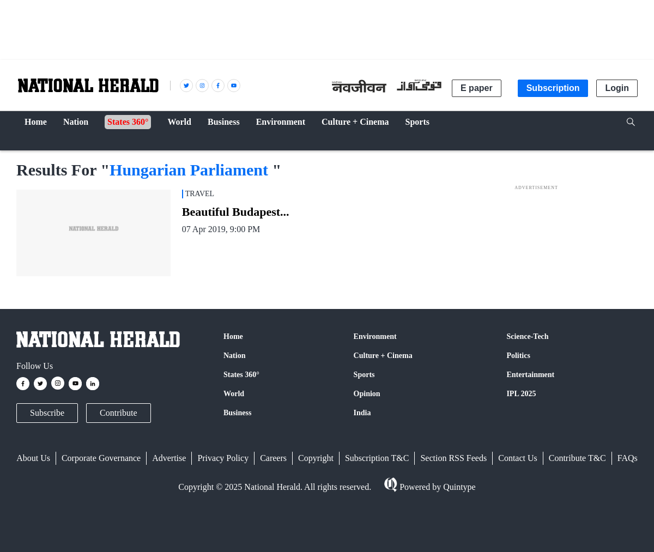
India (362, 413)
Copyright (316, 458)
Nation (234, 355)
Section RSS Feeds (453, 458)
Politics (518, 355)
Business (237, 413)
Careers (273, 458)
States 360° (241, 375)
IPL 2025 (521, 394)
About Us (33, 458)
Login (617, 88)
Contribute (118, 412)
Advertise (169, 458)
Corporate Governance (101, 458)
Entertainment (530, 375)
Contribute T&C (577, 458)
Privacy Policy (223, 458)
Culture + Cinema (383, 355)
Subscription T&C (377, 458)
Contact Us (517, 458)
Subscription (553, 88)
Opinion (367, 394)
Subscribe (47, 412)
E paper (477, 88)
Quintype (458, 487)
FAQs (627, 458)
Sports (364, 375)
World (233, 394)
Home (233, 336)
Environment (375, 336)
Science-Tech (527, 336)
